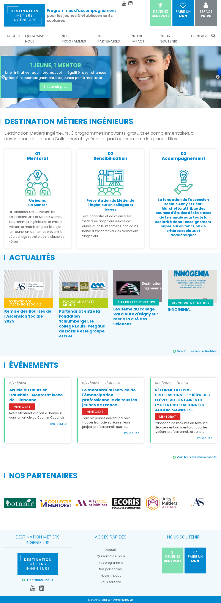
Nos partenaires (108, 38)
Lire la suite (58, 424)
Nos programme (111, 562)
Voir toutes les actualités (197, 351)
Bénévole (160, 10)
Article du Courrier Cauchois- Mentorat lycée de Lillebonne (36, 395)
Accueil (13, 35)
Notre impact (138, 38)
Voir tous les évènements (197, 457)
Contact (199, 35)
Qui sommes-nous (37, 38)
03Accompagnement (183, 156)
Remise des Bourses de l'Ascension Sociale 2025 (27, 316)
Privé (206, 10)
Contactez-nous (39, 580)
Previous (3, 77)
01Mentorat (37, 156)
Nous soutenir (168, 38)
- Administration (122, 599)
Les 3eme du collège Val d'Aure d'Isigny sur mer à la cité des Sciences (135, 316)
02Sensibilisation (110, 156)
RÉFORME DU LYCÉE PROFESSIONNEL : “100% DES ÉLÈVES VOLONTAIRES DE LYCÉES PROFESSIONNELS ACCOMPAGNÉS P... (182, 399)
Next (218, 77)
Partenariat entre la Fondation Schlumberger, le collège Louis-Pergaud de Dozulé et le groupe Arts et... (82, 324)
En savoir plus (56, 86)
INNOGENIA (179, 309)
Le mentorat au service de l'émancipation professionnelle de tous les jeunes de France (109, 397)
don (183, 10)
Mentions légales (99, 599)
